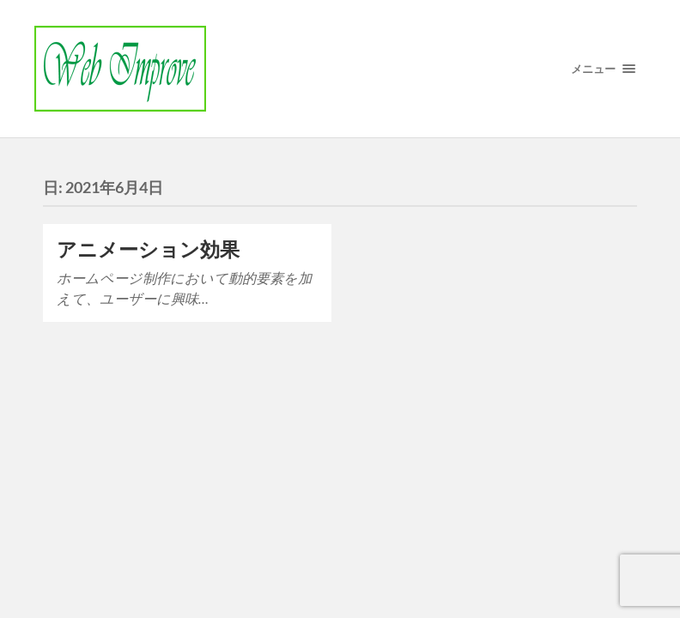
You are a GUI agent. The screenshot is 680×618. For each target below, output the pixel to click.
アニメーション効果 (148, 249)
